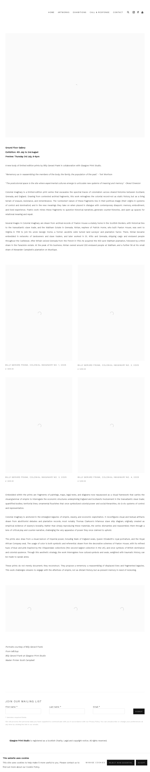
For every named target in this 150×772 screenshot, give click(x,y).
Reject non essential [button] (120, 763)
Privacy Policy (94, 722)
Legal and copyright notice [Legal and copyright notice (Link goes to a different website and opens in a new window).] (76, 740)
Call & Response (100, 12)
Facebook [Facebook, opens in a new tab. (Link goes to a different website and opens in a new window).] (138, 12)
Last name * (55, 707)
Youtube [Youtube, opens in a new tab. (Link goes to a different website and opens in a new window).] (142, 12)
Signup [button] (139, 712)
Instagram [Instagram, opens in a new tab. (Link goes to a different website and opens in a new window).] (134, 12)
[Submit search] (128, 12)
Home (51, 12)
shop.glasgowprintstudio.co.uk (17, 12)
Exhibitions (79, 12)
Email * (96, 707)
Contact (118, 12)
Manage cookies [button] (95, 763)
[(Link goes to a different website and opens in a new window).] (75, 35)
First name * (11, 707)
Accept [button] (141, 763)
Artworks (64, 12)
